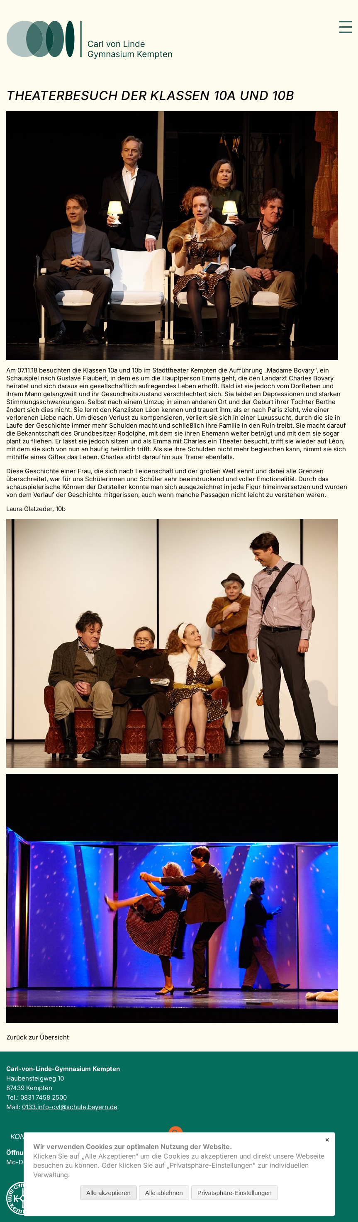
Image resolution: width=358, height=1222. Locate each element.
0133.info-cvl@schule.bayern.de (69, 1107)
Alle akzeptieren (108, 1192)
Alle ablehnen (164, 1192)
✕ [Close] (327, 1140)
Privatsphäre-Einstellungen (234, 1192)
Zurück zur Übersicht (37, 1037)
